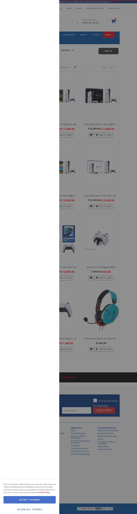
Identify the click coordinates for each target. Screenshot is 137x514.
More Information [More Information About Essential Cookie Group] (47, 24)
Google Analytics (51, 74)
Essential (51, 6)
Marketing (51, 37)
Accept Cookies (29, 499)
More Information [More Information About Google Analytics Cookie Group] (47, 89)
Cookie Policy (44, 492)
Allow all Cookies (29, 509)
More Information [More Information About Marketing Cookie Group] (47, 61)
